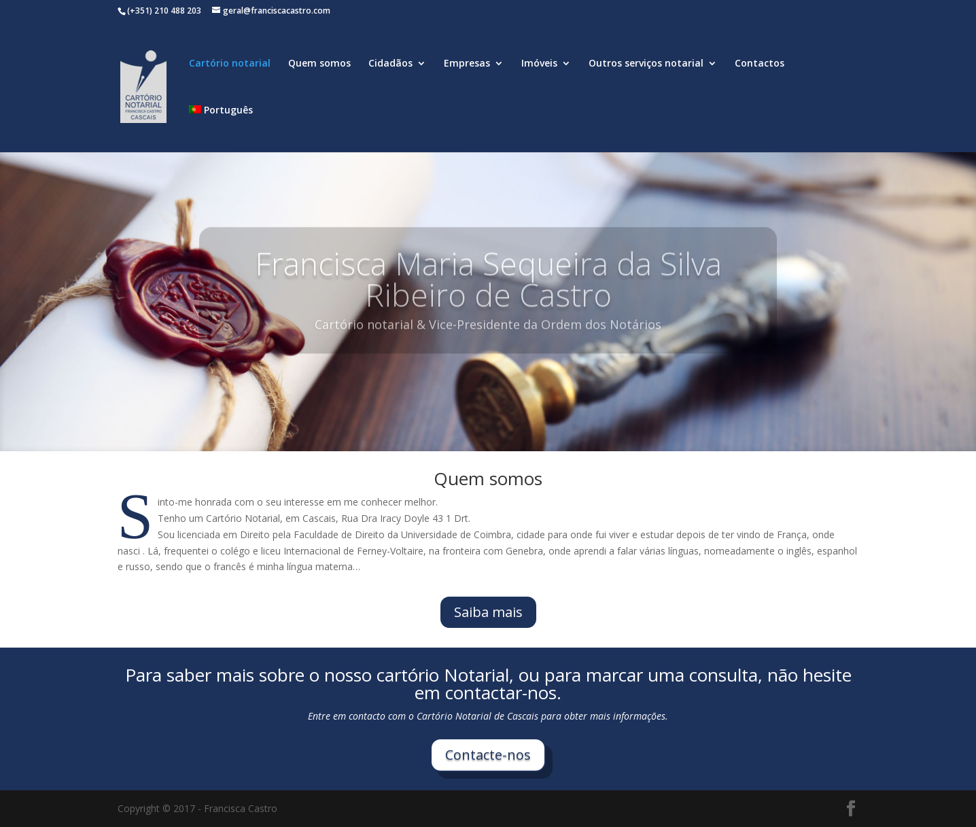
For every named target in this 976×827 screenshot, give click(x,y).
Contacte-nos (488, 754)
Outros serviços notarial (646, 63)
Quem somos (319, 63)
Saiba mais (488, 612)
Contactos (759, 63)
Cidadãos (390, 63)
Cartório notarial (230, 63)
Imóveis (539, 63)
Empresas (467, 63)
